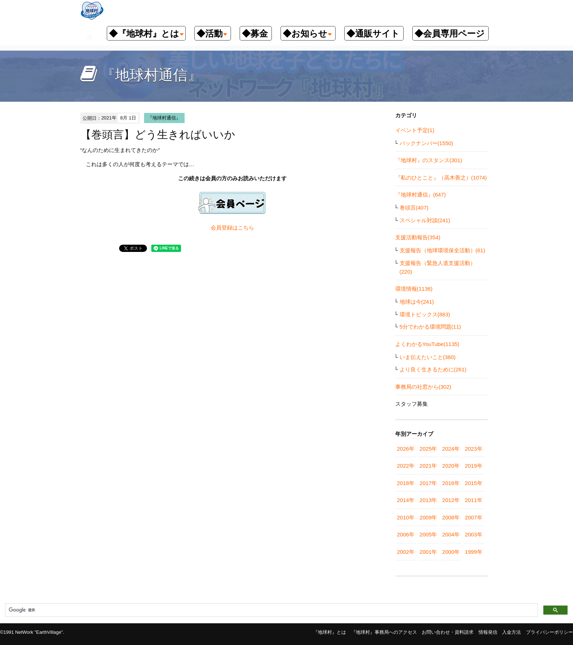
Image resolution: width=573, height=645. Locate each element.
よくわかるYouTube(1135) (427, 344)
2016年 (451, 483)
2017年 (428, 483)
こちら (246, 227)
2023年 (473, 449)
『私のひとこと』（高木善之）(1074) (441, 177)
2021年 (428, 466)
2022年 (405, 466)
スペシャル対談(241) (425, 220)
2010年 (405, 517)
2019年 (473, 466)
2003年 (473, 534)
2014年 (405, 500)
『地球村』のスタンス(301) (428, 160)
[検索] (271, 610)
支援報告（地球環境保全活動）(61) (442, 250)
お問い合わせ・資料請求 (447, 632)
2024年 (451, 449)
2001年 (428, 552)
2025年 (428, 449)
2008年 (451, 517)
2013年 (428, 500)
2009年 (428, 517)
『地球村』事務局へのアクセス (384, 632)
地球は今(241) (417, 302)
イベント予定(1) (414, 130)
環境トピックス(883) (425, 314)
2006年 (405, 534)
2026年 (405, 449)
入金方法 (511, 632)
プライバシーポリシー (549, 632)
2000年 (451, 552)
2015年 (473, 483)
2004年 (451, 534)
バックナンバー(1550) (426, 143)
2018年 (405, 483)
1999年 (473, 552)
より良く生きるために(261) (433, 369)
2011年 (473, 500)
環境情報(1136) (414, 289)
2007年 (473, 517)
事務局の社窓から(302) (423, 387)
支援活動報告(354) (418, 237)
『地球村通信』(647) (420, 194)
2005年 (428, 534)
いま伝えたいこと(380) (428, 357)
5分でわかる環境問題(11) (430, 327)
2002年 (405, 552)
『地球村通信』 (164, 118)
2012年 (451, 500)
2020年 (451, 466)
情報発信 (488, 632)
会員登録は (224, 227)
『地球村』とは (329, 632)
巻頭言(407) (414, 208)
